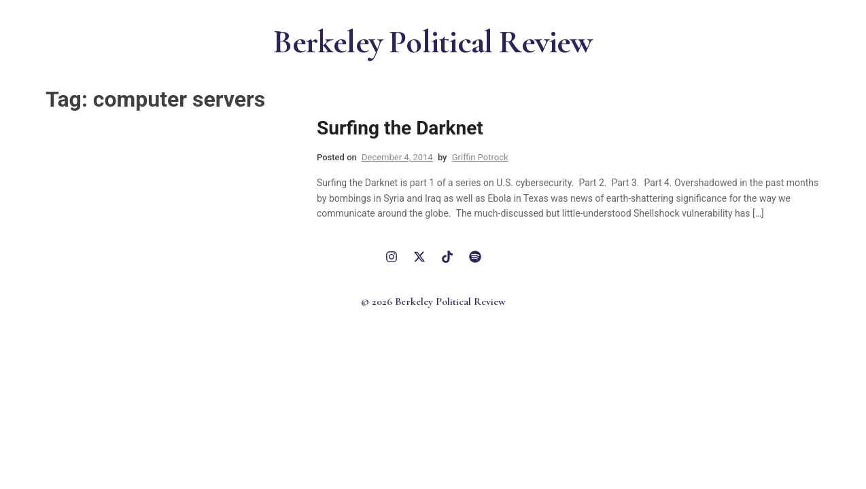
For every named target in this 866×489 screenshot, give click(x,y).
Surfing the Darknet (400, 128)
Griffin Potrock (480, 157)
